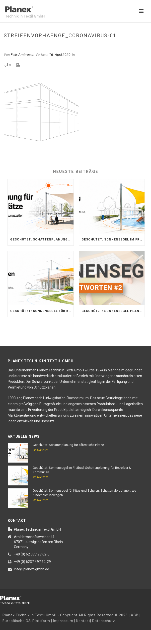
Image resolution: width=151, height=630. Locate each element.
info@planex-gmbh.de (31, 569)
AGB (135, 615)
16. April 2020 (60, 55)
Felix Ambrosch (22, 55)
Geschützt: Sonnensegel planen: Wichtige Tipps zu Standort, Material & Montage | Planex (113, 311)
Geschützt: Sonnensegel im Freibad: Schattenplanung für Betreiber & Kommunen (113, 239)
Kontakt (83, 621)
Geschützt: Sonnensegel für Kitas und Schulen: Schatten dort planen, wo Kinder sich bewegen (42, 311)
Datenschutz (103, 621)
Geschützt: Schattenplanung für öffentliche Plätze (42, 239)
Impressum (63, 621)
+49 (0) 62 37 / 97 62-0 (32, 554)
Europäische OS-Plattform (26, 621)
